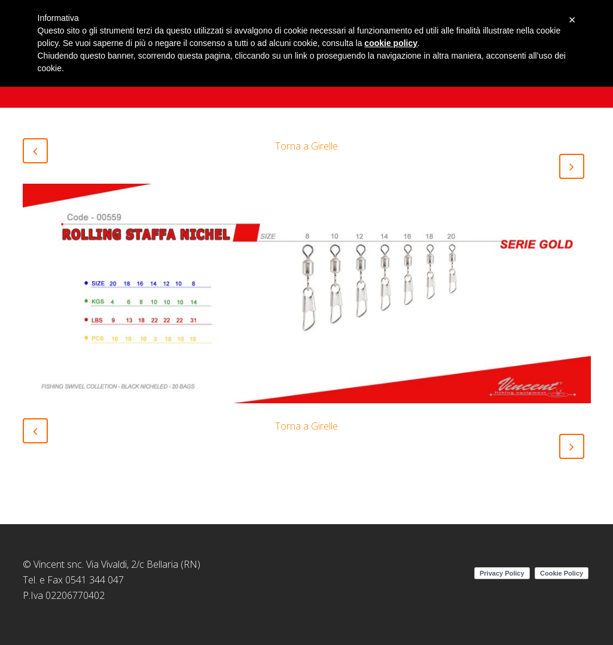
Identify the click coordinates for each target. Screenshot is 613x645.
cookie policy (390, 43)
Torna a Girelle (306, 146)
